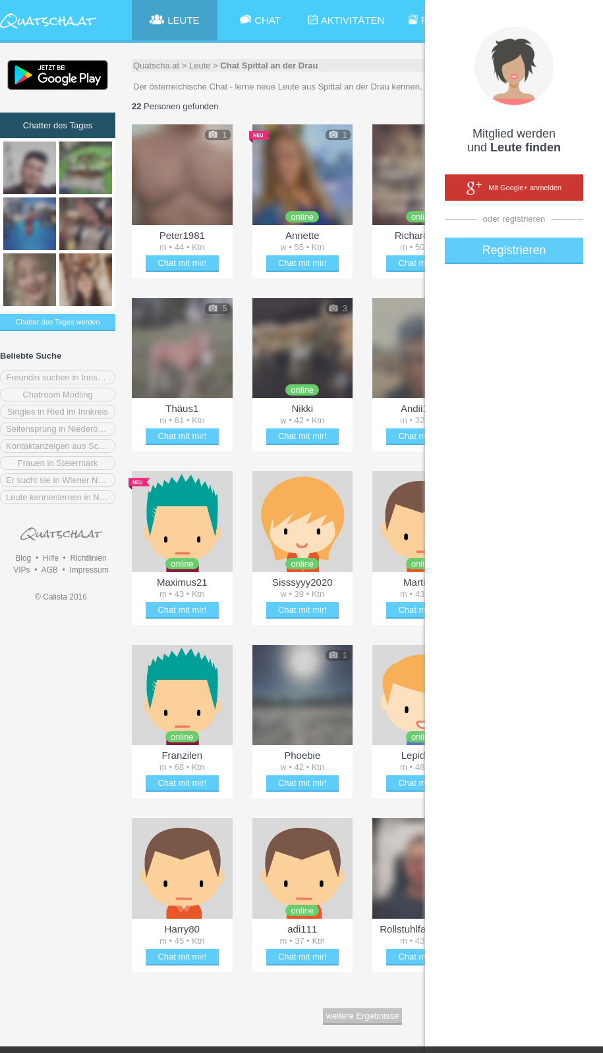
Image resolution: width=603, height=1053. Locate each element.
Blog (23, 558)
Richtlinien (88, 558)
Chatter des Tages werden (57, 322)
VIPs (21, 570)
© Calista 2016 (61, 597)
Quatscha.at (156, 65)
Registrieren (514, 250)
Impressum (88, 570)
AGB (49, 570)
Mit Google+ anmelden (514, 188)
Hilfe (51, 558)
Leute (200, 65)
